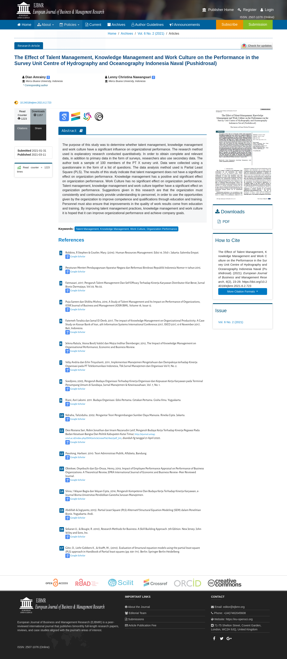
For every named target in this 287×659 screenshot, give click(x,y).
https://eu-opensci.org (239, 619)
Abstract (72, 130)
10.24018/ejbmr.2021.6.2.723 (35, 102)
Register (247, 10)
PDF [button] (224, 222)
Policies (70, 25)
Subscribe (228, 24)
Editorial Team (137, 613)
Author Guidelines (148, 25)
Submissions (136, 619)
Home (24, 25)
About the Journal (139, 606)
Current (94, 25)
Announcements (185, 25)
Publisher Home (218, 10)
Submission (257, 24)
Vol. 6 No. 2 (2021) (151, 33)
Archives (117, 25)
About (45, 25)
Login (267, 10)
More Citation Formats (241, 291)
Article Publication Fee (142, 625)
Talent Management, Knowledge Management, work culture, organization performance (126, 228)
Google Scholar (77, 256)
